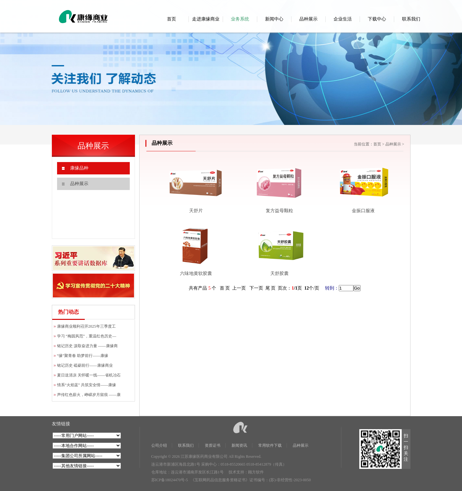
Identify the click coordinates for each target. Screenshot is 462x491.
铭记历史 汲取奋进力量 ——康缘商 (87, 346)
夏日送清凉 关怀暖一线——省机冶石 (89, 375)
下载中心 (377, 19)
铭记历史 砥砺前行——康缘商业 (85, 365)
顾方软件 (256, 472)
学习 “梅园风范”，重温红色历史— (86, 336)
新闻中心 (274, 19)
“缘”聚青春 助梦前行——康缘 (83, 355)
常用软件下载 (270, 445)
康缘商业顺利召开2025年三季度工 (86, 326)
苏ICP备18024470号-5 (169, 480)
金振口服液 (363, 210)
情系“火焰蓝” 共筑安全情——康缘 (86, 385)
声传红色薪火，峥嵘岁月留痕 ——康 (89, 394)
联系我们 (411, 19)
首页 (171, 19)
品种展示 (308, 19)
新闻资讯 (239, 445)
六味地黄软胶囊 (196, 273)
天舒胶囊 (279, 273)
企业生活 (343, 19)
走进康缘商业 (205, 19)
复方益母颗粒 (279, 210)
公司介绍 (159, 445)
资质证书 (212, 445)
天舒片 (196, 210)
